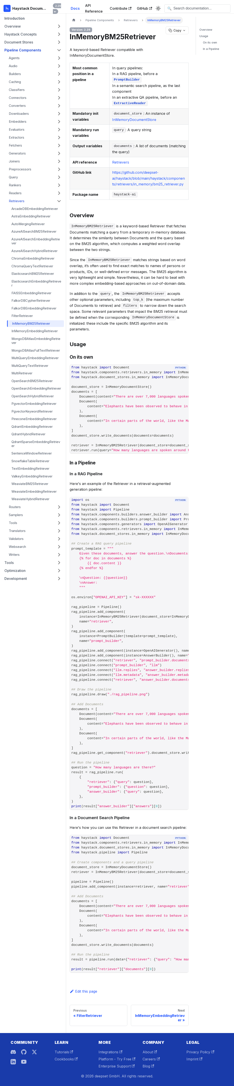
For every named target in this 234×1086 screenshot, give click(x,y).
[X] (34, 1052)
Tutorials (64, 1052)
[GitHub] (23, 1052)
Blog (148, 1066)
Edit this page (83, 991)
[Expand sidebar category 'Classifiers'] (59, 89)
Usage (203, 36)
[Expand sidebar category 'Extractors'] (59, 137)
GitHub (144, 8)
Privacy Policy (200, 1052)
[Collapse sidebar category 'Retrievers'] (59, 201)
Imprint (194, 1059)
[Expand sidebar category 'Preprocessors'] (59, 169)
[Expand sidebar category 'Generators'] (59, 153)
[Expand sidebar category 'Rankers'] (59, 185)
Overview (205, 29)
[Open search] (197, 8)
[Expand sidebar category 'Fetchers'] (59, 145)
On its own (210, 42)
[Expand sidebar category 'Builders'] (59, 73)
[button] (33, 26)
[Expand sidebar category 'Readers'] (59, 193)
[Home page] (74, 20)
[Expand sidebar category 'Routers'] (59, 507)
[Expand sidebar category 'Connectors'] (59, 97)
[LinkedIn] (13, 1061)
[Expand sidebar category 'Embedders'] (59, 121)
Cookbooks (66, 1059)
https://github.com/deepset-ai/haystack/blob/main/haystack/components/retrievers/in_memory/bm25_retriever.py (148, 178)
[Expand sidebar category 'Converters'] (59, 105)
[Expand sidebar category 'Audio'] (59, 66)
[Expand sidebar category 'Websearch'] (59, 546)
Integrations (110, 1052)
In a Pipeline (211, 49)
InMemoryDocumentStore (134, 119)
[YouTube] (23, 1061)
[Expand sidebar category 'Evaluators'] (59, 129)
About (150, 1052)
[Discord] (13, 1052)
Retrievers (120, 162)
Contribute (120, 8)
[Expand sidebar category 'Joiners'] (59, 161)
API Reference (94, 8)
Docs (75, 8)
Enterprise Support (116, 1066)
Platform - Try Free (116, 1059)
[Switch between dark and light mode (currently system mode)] (158, 8)
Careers (151, 1059)
